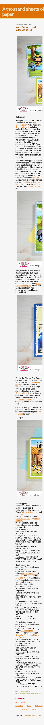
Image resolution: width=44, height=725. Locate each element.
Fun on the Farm (25, 400)
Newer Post (19, 706)
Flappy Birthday (34, 186)
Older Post (38, 706)
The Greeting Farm (25, 124)
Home (29, 706)
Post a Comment (20, 702)
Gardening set (27, 631)
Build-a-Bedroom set (29, 512)
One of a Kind (21, 393)
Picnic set (35, 178)
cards (21, 693)
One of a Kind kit (22, 127)
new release (26, 693)
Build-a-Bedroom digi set (28, 285)
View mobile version (29, 709)
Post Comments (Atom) (33, 715)
